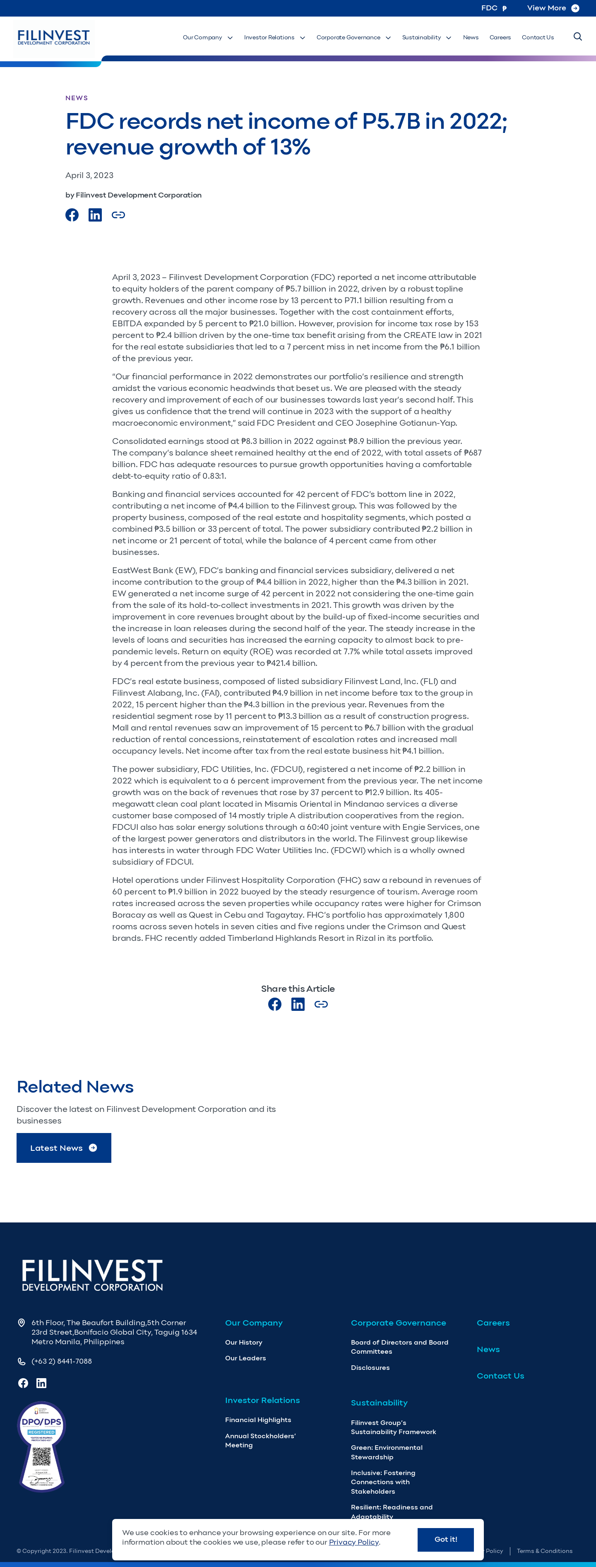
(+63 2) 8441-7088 (61, 1361)
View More (553, 7)
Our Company (213, 37)
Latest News (64, 1148)
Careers (501, 37)
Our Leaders (245, 1358)
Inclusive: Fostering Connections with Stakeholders (383, 1482)
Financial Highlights (258, 1420)
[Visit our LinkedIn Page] (95, 215)
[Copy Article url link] (118, 215)
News (473, 37)
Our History (243, 1342)
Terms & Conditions (545, 1551)
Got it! (446, 1539)
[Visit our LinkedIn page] (298, 1004)
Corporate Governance (357, 37)
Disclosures (370, 1368)
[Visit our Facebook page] (72, 215)
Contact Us (538, 37)
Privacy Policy (354, 1542)
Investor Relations (279, 37)
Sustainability (430, 37)
